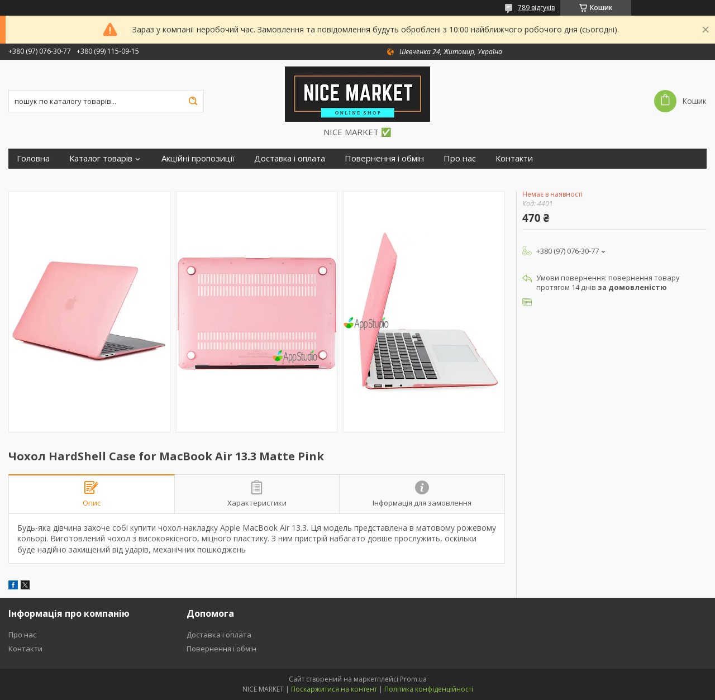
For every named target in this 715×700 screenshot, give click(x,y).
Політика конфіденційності (428, 689)
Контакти (514, 158)
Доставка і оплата (289, 158)
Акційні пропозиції (198, 158)
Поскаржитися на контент (334, 689)
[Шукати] (193, 101)
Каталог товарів (100, 158)
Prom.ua (413, 679)
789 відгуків (536, 7)
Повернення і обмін (384, 158)
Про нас (460, 158)
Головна (33, 158)
